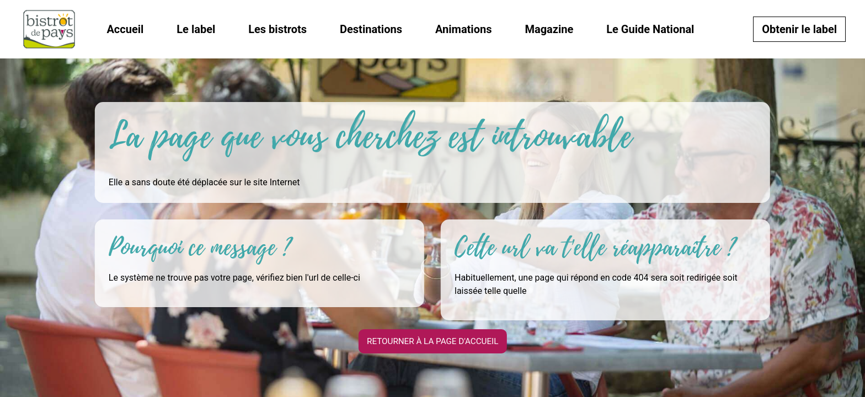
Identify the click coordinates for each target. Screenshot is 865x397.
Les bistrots (277, 29)
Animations (463, 29)
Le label (196, 29)
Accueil (124, 29)
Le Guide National (650, 29)
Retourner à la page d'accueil (432, 341)
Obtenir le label (799, 29)
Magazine (549, 29)
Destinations (371, 29)
